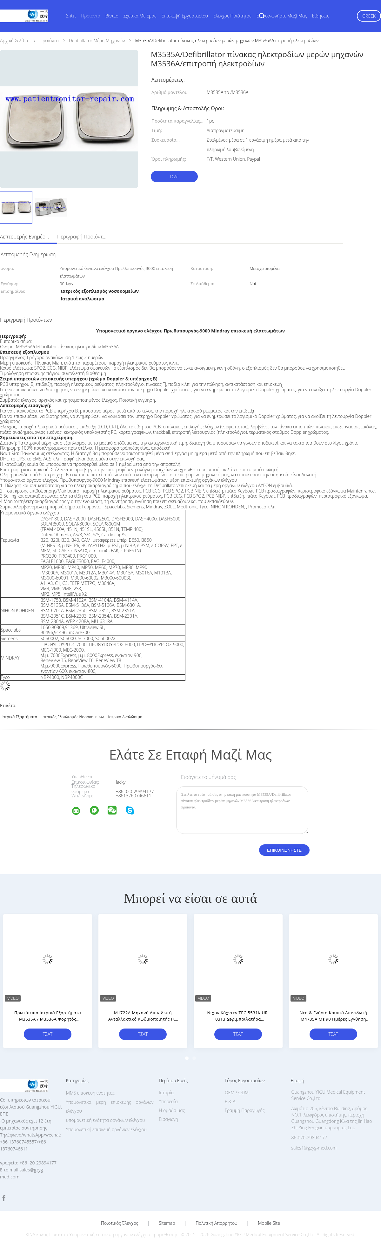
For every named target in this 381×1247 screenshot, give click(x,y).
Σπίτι (71, 16)
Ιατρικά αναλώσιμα (125, 717)
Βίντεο (111, 16)
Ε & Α (230, 1101)
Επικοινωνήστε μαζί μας (282, 16)
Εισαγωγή (168, 1119)
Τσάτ (174, 176)
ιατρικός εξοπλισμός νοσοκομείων (73, 717)
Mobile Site (269, 1223)
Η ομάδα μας (172, 1110)
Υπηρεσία (168, 1101)
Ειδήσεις (320, 16)
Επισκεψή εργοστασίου (184, 16)
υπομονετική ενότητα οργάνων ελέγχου (105, 1120)
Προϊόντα (90, 16)
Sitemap (167, 1223)
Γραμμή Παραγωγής (244, 1110)
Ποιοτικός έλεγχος (119, 1223)
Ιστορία (166, 1092)
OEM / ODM (237, 1092)
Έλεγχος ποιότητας (232, 16)
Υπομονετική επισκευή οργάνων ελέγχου (106, 1129)
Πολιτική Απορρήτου (216, 1223)
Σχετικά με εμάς (140, 16)
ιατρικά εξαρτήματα (19, 717)
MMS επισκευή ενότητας (90, 1093)
